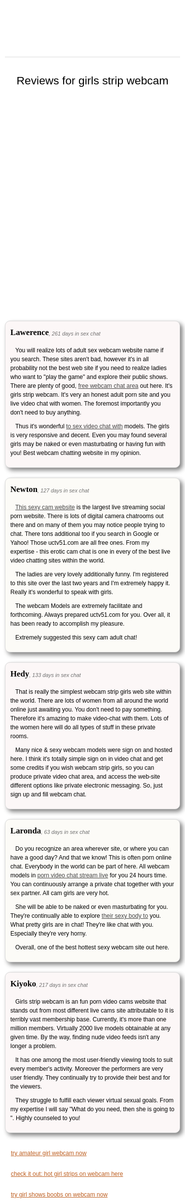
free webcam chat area (108, 385)
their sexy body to (125, 915)
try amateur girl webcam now (48, 1153)
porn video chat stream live (72, 875)
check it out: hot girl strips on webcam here (67, 1173)
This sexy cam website (45, 507)
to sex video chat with (94, 426)
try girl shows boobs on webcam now (59, 1194)
